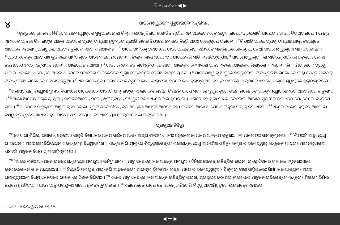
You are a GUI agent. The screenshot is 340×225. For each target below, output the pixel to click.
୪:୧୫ (12, 206)
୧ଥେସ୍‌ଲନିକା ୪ (168, 6)
